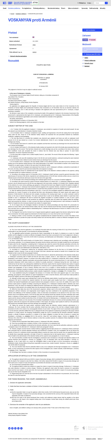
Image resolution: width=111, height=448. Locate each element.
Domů (4, 8)
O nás (89, 3)
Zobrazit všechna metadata (19, 56)
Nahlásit (85, 66)
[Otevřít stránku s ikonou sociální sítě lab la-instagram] (23, 433)
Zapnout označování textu (90, 49)
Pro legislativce (26, 8)
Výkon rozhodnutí (74, 8)
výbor (34, 45)
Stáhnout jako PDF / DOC (91, 54)
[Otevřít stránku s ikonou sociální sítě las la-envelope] (20, 433)
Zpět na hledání (88, 30)
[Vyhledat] (106, 3)
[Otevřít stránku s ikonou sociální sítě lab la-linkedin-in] (11, 433)
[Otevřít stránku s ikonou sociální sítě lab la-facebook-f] (14, 433)
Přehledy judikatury (39, 8)
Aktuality (102, 8)
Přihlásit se (81, 3)
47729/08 (18, 274)
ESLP (84, 39)
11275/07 (40, 345)
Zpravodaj (85, 8)
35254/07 (12, 240)
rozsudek (91, 39)
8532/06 (18, 321)
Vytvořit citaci (87, 63)
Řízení (63, 8)
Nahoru (98, 444)
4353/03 (12, 350)
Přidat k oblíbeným (88, 60)
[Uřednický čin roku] (35, 3)
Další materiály (93, 8)
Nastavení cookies (90, 444)
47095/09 (42, 319)
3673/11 (26, 355)
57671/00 (24, 238)
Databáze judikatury (14, 8)
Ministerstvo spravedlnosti (65, 444)
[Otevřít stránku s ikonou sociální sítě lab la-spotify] (17, 433)
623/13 (35, 52)
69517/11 (12, 346)
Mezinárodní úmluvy (53, 8)
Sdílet (84, 58)
